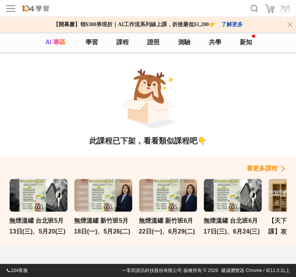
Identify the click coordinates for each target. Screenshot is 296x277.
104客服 (17, 270)
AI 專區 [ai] (55, 42)
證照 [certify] (153, 42)
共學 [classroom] (215, 42)
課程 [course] (122, 42)
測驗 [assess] (184, 42)
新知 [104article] (247, 40)
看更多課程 (262, 168)
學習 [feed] (92, 42)
